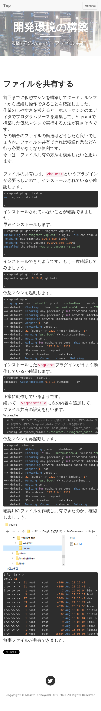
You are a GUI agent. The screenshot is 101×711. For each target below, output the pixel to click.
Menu (91, 7)
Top (7, 5)
